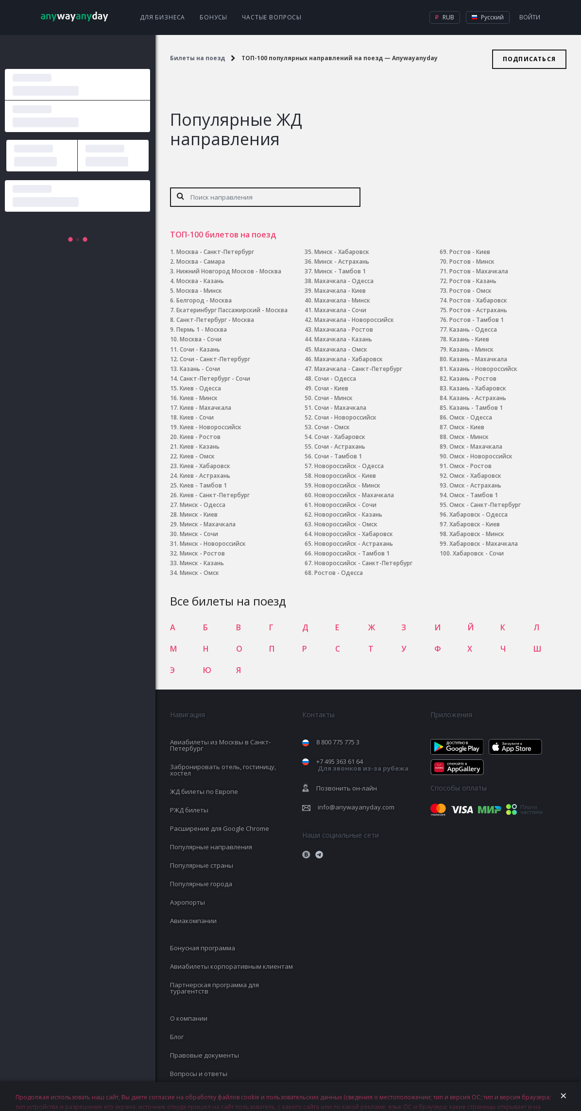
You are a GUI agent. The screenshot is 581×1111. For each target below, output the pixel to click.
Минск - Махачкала (208, 524)
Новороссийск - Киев (345, 475)
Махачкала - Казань (343, 339)
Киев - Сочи (197, 417)
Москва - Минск (199, 290)
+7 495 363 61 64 (362, 765)
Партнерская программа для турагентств (214, 987)
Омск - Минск (469, 437)
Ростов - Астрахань (478, 310)
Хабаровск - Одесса (478, 514)
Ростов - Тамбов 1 (476, 320)
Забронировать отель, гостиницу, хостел (223, 769)
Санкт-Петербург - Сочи (215, 378)
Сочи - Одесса (335, 378)
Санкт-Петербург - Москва (215, 320)
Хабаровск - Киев (474, 524)
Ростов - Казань (472, 281)
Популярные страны (201, 865)
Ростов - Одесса (338, 573)
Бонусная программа (202, 947)
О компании (188, 1018)
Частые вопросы (272, 17)
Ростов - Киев (469, 252)
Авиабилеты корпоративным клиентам (231, 966)
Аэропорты (187, 902)
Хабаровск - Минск (476, 534)
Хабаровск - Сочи (478, 553)
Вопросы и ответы (198, 1073)
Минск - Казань (202, 563)
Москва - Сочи (201, 339)
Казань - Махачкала (478, 359)
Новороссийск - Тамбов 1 (352, 553)
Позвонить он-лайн (346, 788)
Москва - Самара (200, 261)
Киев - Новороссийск (210, 427)
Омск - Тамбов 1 (473, 495)
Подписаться (529, 59)
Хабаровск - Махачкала (483, 543)
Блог (177, 1036)
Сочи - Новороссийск (345, 417)
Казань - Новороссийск (483, 369)
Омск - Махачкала (475, 446)
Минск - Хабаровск (341, 252)
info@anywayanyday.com (356, 807)
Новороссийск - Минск (347, 485)
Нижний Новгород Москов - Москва (228, 271)
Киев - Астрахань (205, 475)
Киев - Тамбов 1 (203, 485)
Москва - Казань (200, 281)
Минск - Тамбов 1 (340, 271)
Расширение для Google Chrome (219, 828)
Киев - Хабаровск (205, 466)
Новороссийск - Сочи (345, 505)
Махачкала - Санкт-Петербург (358, 369)
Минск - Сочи (199, 534)
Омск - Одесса (470, 417)
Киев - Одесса (200, 388)
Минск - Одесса (202, 505)
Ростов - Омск (470, 290)
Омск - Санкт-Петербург (485, 505)
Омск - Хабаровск (475, 475)
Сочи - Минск (333, 398)
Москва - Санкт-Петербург (215, 252)
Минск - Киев (199, 514)
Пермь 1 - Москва (201, 329)
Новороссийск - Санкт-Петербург (363, 563)
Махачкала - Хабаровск (348, 359)
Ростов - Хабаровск (478, 300)
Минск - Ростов (202, 553)
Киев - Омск (197, 456)
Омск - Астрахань (475, 485)
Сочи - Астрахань (339, 446)
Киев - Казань (200, 446)
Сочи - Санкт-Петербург (215, 359)
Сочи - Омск (332, 427)
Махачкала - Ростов (343, 329)
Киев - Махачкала (205, 408)
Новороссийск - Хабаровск (353, 534)
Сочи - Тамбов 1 (338, 456)
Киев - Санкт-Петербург (215, 495)
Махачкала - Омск (340, 349)
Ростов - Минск (472, 261)
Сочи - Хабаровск (339, 437)
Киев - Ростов (200, 437)
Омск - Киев (466, 427)
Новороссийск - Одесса (349, 466)
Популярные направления (211, 846)
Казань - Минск (471, 349)
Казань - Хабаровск (477, 388)
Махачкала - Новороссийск (354, 320)
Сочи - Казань (200, 349)
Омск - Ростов (470, 466)
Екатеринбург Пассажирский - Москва (232, 310)
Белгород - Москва (204, 300)
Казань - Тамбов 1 (476, 408)
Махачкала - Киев (340, 290)
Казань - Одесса (473, 329)
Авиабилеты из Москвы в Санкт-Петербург (220, 745)
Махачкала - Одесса (344, 281)
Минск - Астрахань (341, 261)
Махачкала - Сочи (340, 310)
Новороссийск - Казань (348, 514)
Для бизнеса (162, 17)
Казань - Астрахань (477, 398)
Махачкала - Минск (342, 300)
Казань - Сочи (200, 369)
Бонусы (213, 17)
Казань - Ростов (472, 378)
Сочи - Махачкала (340, 408)
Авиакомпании (193, 920)
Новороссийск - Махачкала (354, 495)
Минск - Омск (199, 573)
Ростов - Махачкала (478, 271)
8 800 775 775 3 (337, 742)
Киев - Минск (199, 398)
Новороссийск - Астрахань (353, 543)
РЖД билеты (189, 810)
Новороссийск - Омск (345, 524)
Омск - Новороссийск (481, 456)
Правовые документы (204, 1055)
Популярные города (201, 883)
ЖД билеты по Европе (204, 791)
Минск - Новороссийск (213, 543)
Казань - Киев (469, 339)
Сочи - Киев (331, 388)
